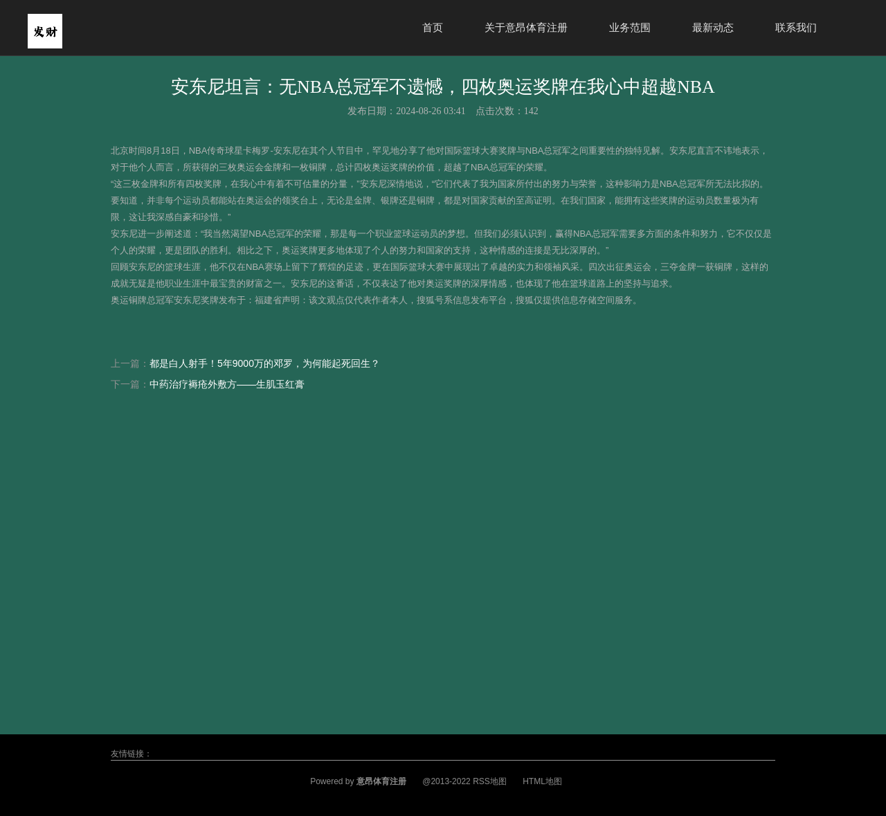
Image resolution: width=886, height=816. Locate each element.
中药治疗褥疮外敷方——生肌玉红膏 (227, 384)
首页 (432, 27)
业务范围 (630, 27)
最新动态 (713, 27)
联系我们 (796, 27)
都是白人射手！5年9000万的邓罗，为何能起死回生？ (265, 363)
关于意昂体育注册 (526, 27)
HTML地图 (542, 781)
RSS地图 (490, 781)
